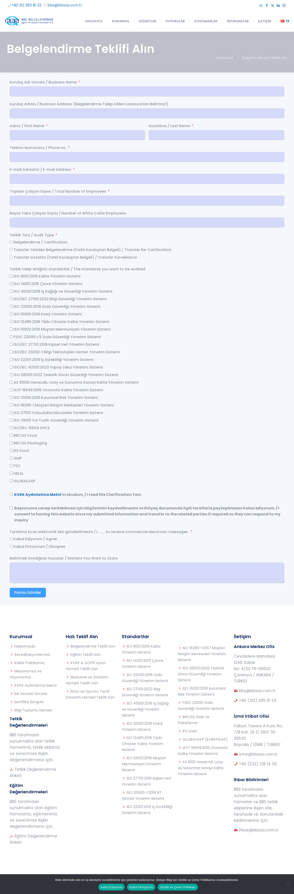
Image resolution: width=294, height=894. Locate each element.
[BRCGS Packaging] (11, 442)
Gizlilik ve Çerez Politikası (178, 887)
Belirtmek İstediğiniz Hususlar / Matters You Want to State (64, 558)
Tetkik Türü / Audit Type (32, 235)
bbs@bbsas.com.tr (257, 691)
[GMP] (11, 458)
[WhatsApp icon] (261, 5)
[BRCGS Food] (11, 435)
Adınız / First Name (27, 126)
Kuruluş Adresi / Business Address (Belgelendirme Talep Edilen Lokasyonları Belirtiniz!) (89, 104)
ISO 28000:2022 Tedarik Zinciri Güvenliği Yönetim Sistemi (201, 674)
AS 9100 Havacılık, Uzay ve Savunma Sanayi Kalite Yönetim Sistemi (200, 768)
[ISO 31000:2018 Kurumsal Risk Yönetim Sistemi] (11, 397)
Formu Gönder (27, 592)
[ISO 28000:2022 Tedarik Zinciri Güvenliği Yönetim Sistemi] (11, 374)
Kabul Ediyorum (111, 887)
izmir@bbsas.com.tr (258, 754)
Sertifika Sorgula (28, 702)
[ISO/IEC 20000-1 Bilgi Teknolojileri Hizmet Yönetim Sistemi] (11, 351)
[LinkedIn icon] (278, 5)
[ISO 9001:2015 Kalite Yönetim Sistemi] (11, 275)
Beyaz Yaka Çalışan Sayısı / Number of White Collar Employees (68, 213)
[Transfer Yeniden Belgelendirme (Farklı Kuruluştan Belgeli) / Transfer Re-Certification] (11, 249)
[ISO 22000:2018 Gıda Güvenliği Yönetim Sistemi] (11, 306)
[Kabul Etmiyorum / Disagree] (11, 546)
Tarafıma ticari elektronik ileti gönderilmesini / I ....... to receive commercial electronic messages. (99, 531)
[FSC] (11, 465)
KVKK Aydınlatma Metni (37, 494)
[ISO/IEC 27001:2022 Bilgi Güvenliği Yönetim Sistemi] (11, 298)
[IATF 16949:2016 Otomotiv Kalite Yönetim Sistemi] (11, 389)
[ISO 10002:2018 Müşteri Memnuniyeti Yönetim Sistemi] (11, 329)
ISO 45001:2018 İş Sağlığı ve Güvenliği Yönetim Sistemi (145, 709)
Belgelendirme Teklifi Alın (92, 646)
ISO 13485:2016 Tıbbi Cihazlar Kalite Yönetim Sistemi (142, 743)
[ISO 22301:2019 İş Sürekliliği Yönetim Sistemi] (11, 359)
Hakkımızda (24, 646)
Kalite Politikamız (29, 663)
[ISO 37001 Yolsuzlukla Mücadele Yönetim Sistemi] (11, 412)
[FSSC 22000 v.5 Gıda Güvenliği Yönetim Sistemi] (11, 336)
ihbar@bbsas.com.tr (258, 830)
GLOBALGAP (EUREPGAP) (205, 739)
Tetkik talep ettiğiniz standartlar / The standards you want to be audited (77, 269)
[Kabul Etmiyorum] (288, 884)
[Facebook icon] (267, 5)
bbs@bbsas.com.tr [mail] (65, 5)
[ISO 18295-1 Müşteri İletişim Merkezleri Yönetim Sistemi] (11, 404)
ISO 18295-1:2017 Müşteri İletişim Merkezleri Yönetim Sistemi (202, 654)
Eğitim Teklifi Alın (85, 654)
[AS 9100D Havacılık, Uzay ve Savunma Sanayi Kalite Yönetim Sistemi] (11, 382)
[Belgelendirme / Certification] (11, 241)
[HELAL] (11, 473)
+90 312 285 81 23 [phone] (26, 5)
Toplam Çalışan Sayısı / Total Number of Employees (58, 191)
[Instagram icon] (284, 5)
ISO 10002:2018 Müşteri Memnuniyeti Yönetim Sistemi (144, 764)
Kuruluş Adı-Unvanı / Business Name (43, 82)
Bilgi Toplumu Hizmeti (33, 710)
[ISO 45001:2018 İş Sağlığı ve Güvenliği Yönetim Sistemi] (11, 291)
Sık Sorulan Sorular (31, 693)
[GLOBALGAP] (11, 480)
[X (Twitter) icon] (272, 5)
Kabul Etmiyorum (141, 887)
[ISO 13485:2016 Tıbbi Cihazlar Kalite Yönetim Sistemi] (11, 321)
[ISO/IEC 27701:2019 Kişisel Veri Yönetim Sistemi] (11, 344)
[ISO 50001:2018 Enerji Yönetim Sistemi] (11, 313)
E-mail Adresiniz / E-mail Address (40, 169)
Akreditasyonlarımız (32, 654)
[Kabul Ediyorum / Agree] (11, 538)
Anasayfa (224, 57)
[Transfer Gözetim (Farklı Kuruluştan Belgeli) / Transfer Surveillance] (11, 257)
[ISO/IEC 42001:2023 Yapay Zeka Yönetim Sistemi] (11, 367)
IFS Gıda (189, 731)
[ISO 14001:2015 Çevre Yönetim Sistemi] (11, 283)
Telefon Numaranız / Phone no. (38, 147)
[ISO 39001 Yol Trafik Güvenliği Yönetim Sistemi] (11, 420)
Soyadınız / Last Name (169, 126)
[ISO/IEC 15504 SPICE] (11, 427)
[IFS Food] (11, 450)
